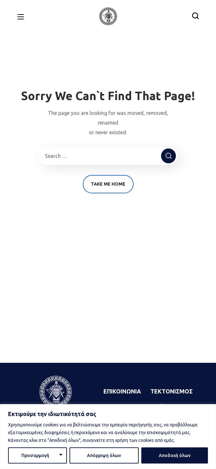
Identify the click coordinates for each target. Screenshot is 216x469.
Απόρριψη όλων (104, 455)
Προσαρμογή (35, 455)
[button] (195, 16)
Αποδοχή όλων (174, 455)
